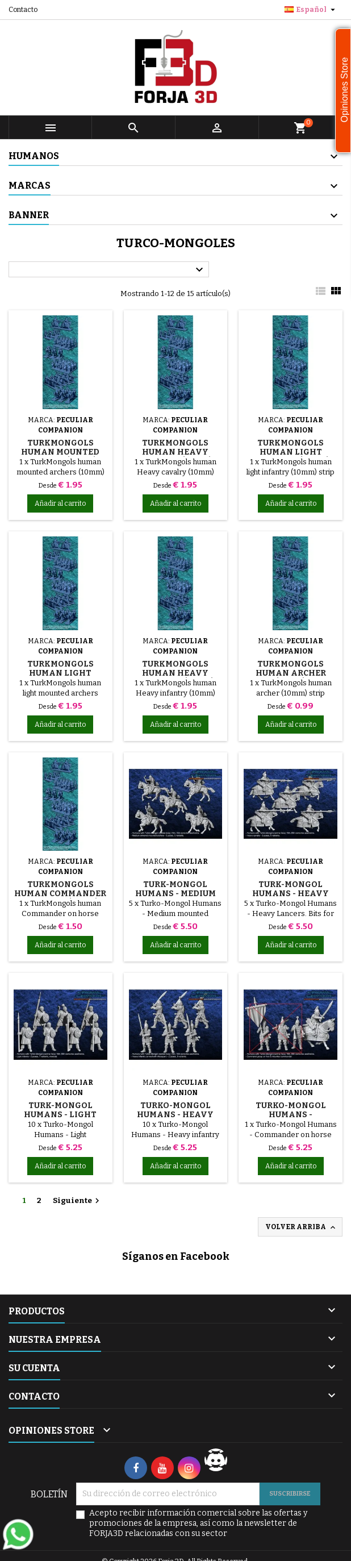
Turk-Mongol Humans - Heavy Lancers (290, 894)
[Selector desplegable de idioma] (311, 9)
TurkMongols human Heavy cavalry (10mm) (175, 452)
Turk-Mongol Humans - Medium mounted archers (175, 894)
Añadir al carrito (60, 503)
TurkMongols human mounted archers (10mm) (60, 452)
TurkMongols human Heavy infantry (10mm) (175, 673)
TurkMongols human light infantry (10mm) (290, 452)
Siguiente (77, 1201)
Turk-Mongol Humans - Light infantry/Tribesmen (63, 1115)
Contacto (23, 10)
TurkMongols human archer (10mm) (291, 673)
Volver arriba (301, 1227)
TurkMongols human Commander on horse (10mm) (60, 894)
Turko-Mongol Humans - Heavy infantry (175, 1115)
